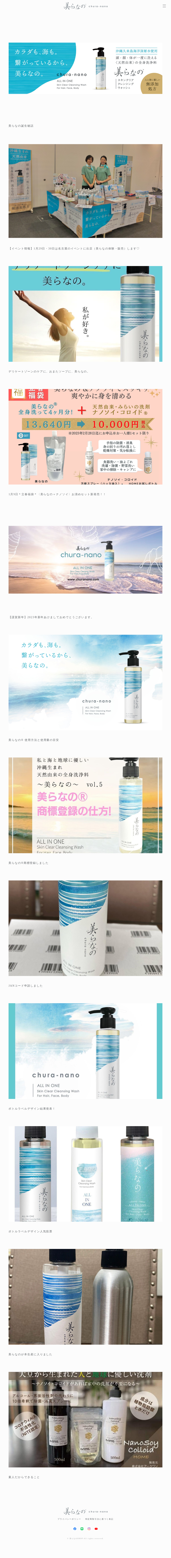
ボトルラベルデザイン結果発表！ (32, 1108)
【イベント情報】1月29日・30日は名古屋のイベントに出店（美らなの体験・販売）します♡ (73, 248)
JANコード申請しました (25, 985)
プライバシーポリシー (69, 1519)
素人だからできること (24, 1477)
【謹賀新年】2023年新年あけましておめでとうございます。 (51, 617)
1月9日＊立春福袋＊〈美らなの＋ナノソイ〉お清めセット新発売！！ (57, 494)
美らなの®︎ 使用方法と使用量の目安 (33, 740)
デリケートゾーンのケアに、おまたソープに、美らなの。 (49, 371)
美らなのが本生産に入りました (30, 1354)
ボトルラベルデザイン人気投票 (30, 1231)
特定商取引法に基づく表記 (99, 1519)
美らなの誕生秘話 (20, 125)
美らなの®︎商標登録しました (28, 862)
